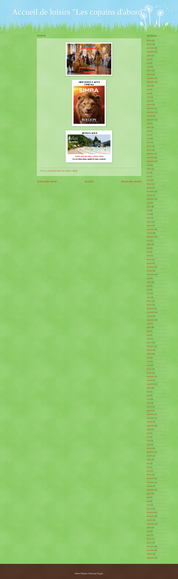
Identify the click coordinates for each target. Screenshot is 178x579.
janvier (149, 44)
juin (148, 59)
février (149, 40)
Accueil (89, 181)
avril (148, 67)
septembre (151, 52)
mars (148, 101)
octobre (149, 116)
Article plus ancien (131, 181)
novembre (150, 48)
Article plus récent (47, 181)
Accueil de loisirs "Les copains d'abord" (78, 12)
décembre (150, 108)
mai (148, 63)
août (148, 123)
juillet (149, 56)
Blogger (100, 573)
